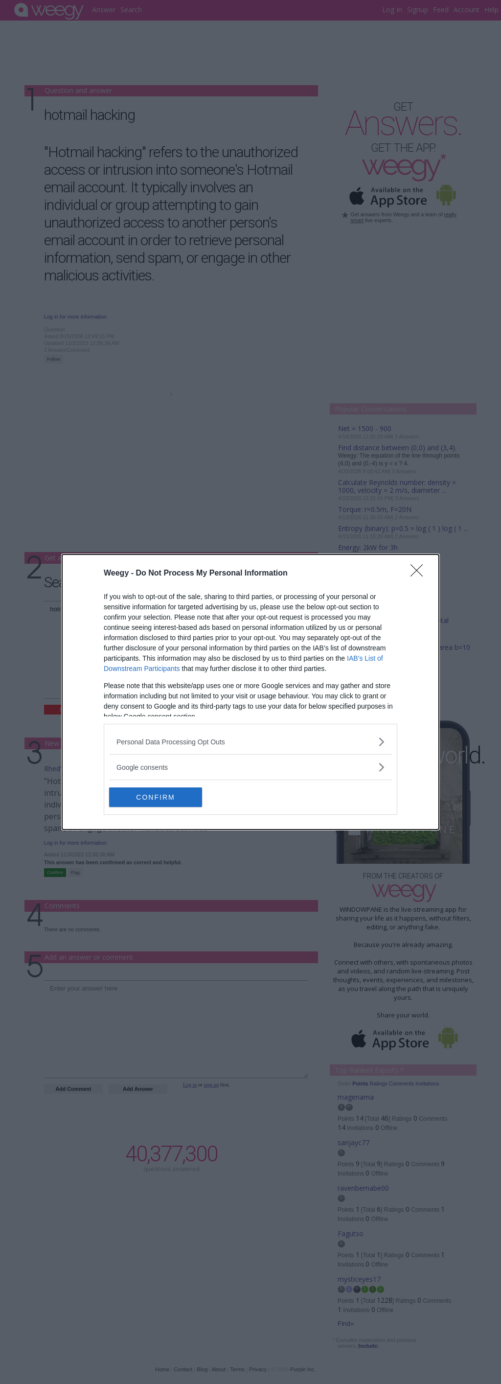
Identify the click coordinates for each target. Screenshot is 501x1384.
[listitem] (250, 742)
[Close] (419, 573)
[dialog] (250, 692)
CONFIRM (155, 797)
